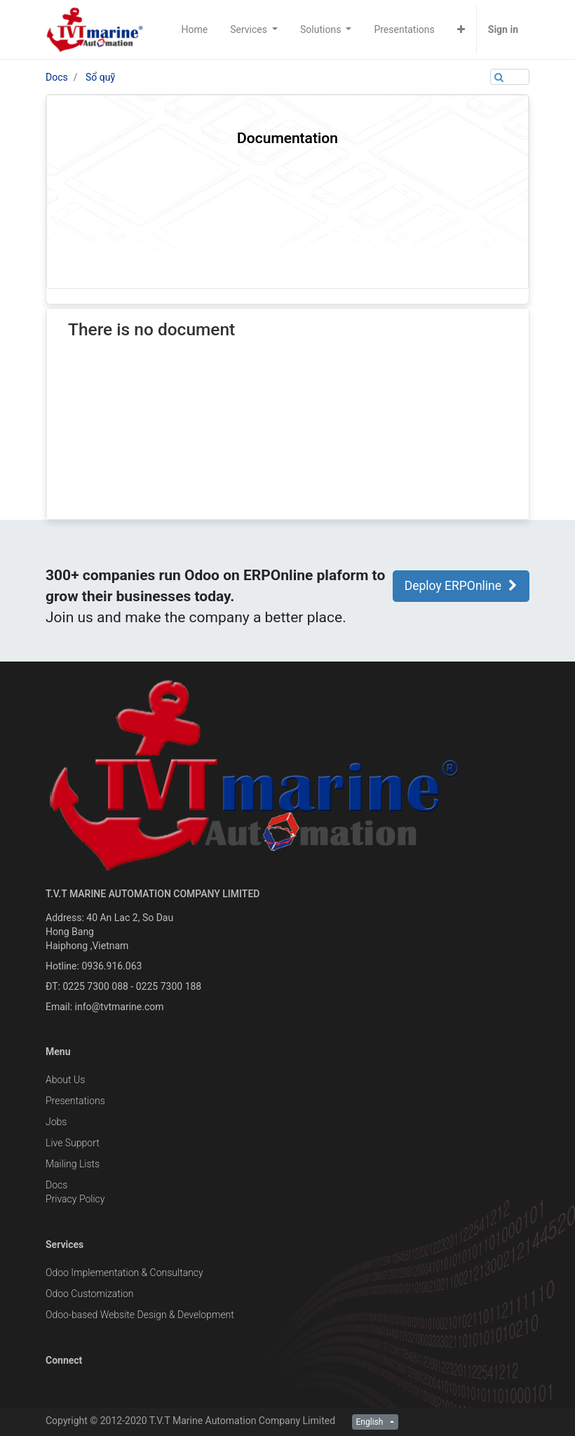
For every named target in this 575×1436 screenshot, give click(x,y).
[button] (461, 29)
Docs (57, 77)
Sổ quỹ (100, 77)
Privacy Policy (75, 1199)
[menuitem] (194, 29)
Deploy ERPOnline (461, 586)
